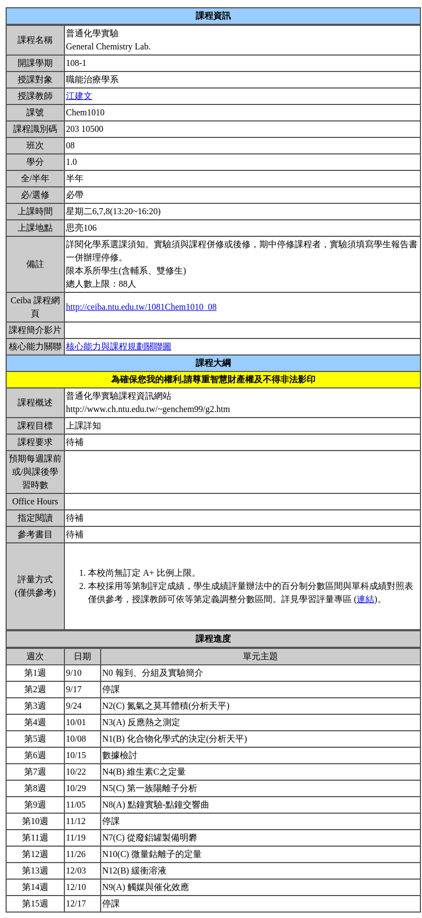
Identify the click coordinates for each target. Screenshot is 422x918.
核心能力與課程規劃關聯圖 (118, 346)
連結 (365, 599)
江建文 (79, 96)
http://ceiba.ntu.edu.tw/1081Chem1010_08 (141, 306)
